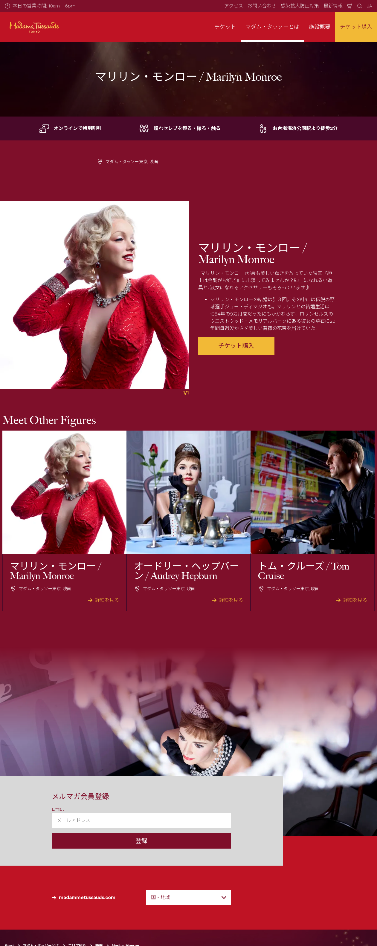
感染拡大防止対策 (300, 6)
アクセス (233, 6)
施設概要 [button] (319, 27)
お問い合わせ (262, 6)
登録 (141, 840)
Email (58, 809)
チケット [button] (225, 27)
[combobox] (188, 897)
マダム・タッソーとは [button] (272, 27)
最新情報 (333, 6)
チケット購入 (356, 27)
